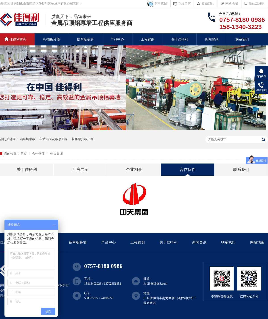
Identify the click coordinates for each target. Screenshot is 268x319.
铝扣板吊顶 (51, 39)
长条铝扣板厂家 (83, 139)
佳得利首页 (15, 39)
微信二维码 (256, 3)
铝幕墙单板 (27, 139)
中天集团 (56, 153)
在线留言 (184, 3)
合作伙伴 (39, 153)
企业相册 (134, 169)
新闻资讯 (211, 39)
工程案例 (147, 39)
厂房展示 (80, 169)
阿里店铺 (160, 3)
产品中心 (117, 39)
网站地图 (231, 3)
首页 (24, 153)
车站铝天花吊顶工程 (53, 139)
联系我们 (242, 39)
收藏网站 (208, 3)
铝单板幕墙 (85, 39)
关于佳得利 (179, 39)
